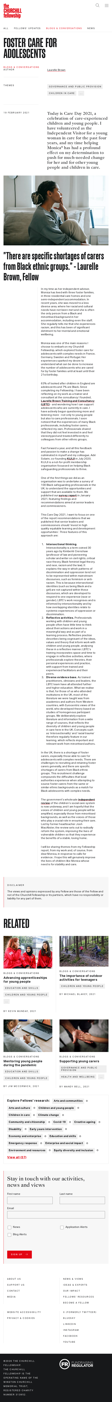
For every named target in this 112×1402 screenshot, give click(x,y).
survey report (68, 495)
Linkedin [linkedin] (69, 1324)
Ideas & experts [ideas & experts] (75, 1285)
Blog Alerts (20, 1234)
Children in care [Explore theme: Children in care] (19, 1115)
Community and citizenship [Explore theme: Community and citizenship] (27, 1122)
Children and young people (26, 995)
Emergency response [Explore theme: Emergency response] (23, 1143)
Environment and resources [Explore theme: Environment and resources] (27, 1150)
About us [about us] (14, 1279)
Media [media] (11, 1297)
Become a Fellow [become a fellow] (76, 1303)
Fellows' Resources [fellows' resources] (78, 1297)
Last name (66, 1194)
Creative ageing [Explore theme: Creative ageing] (84, 1122)
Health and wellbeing (78, 1077)
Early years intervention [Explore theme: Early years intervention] (46, 1129)
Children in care (62, 93)
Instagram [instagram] (71, 1330)
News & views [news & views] (73, 1279)
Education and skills (21, 988)
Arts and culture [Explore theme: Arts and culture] (19, 1108)
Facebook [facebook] (70, 1336)
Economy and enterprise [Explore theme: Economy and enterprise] (25, 1136)
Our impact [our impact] (71, 1291)
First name (13, 1194)
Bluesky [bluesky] (69, 1318)
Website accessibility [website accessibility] (24, 1312)
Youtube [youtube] (69, 1342)
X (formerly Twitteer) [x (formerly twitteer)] (80, 1312)
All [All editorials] (6, 28)
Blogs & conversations (64, 28)
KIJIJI (71, 458)
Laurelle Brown (56, 70)
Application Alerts (76, 1227)
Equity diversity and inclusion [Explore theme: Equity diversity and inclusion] (73, 1150)
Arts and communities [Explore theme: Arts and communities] (68, 1101)
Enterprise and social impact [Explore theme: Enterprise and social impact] (64, 1143)
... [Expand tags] (81, 93)
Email (10, 1208)
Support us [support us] (16, 1285)
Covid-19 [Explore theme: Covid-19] (59, 1122)
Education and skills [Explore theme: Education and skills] (63, 1136)
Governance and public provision (75, 87)
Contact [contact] (13, 1291)
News (91, 28)
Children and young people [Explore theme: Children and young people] (56, 1108)
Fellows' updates (27, 28)
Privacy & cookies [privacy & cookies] (21, 1318)
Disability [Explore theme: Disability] (15, 1129)
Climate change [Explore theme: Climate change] (48, 1115)
